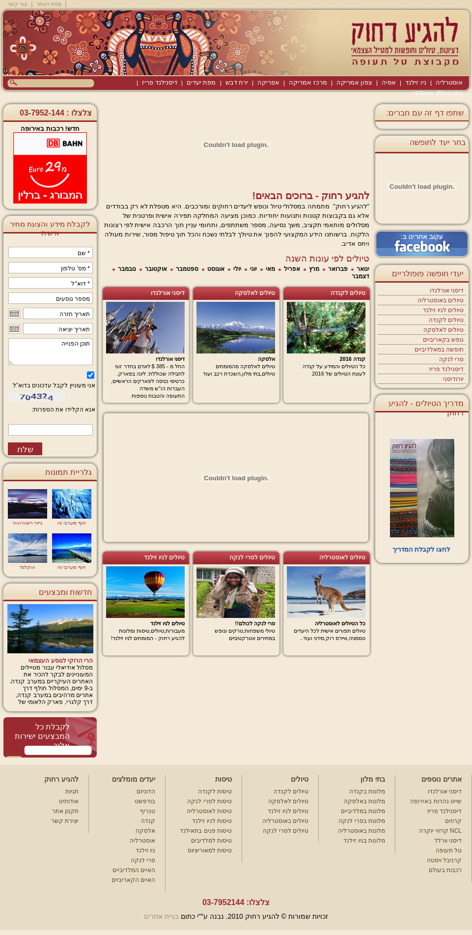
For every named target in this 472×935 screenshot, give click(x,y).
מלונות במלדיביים (363, 811)
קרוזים (453, 821)
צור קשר (17, 4)
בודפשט (145, 801)
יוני (253, 268)
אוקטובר (156, 268)
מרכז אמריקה (308, 82)
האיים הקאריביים (133, 880)
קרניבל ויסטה (444, 860)
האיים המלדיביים (133, 870)
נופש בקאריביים (443, 339)
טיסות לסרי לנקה (209, 801)
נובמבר (127, 268)
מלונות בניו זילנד (364, 840)
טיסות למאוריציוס (210, 850)
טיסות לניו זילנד (212, 821)
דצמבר (360, 276)
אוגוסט (215, 268)
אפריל (292, 268)
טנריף (147, 811)
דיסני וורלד (448, 840)
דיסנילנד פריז (159, 82)
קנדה (148, 821)
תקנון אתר (65, 811)
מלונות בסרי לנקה (361, 821)
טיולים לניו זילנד (443, 310)
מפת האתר (48, 4)
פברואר (338, 268)
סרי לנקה (451, 359)
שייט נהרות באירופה (436, 801)
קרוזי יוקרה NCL (440, 830)
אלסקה (145, 830)
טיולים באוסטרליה (440, 300)
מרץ (314, 268)
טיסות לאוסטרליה (209, 811)
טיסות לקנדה (215, 791)
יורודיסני (453, 379)
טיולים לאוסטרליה (342, 557)
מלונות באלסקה (364, 801)
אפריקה (268, 82)
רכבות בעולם (445, 870)
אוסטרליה (449, 82)
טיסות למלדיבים (211, 840)
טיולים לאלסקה (443, 329)
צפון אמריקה (354, 82)
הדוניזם (146, 791)
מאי (270, 268)
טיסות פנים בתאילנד (206, 830)
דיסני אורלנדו (447, 290)
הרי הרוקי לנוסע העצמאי (60, 660)
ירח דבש (237, 82)
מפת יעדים (201, 82)
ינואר (363, 268)
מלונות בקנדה (367, 791)
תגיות (72, 791)
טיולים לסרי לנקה (252, 557)
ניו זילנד (415, 82)
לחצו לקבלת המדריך (422, 549)
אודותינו (69, 801)
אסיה (389, 82)
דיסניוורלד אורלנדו (438, 92)
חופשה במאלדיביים (439, 349)
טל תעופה (449, 850)
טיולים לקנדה (446, 320)
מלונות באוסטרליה (361, 830)
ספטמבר (187, 268)
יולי (237, 268)
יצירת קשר (65, 821)
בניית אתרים (161, 916)
